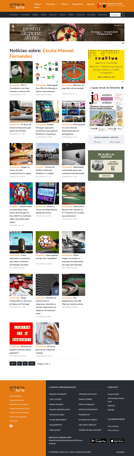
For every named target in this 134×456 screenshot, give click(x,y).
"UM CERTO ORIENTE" (87, 425)
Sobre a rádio (38, 6)
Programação (113, 394)
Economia (81, 14)
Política (71, 14)
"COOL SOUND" (55, 399)
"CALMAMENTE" (55, 425)
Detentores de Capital (19, 404)
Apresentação (15, 396)
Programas (77, 4)
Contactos (14, 421)
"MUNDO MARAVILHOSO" (59, 409)
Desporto (53, 14)
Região (35, 14)
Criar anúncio (113, 430)
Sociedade (25, 14)
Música (64, 4)
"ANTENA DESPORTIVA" (88, 409)
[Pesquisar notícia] (115, 15)
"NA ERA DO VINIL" (57, 414)
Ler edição (115, 142)
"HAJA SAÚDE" (55, 430)
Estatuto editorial (17, 400)
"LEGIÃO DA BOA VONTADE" (90, 430)
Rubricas (111, 405)
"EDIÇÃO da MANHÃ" (58, 394)
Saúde (43, 14)
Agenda (91, 4)
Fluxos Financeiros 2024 (20, 408)
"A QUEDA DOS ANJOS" (87, 419)
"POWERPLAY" (84, 414)
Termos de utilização (18, 417)
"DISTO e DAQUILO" (86, 404)
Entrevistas (102, 14)
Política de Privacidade (19, 412)
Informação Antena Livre (116, 400)
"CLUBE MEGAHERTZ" (58, 419)
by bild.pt (120, 452)
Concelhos (14, 14)
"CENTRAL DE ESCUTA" (87, 394)
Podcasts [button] (51, 4)
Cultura (62, 14)
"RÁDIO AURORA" (56, 404)
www (97, 142)
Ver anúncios (113, 426)
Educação (91, 14)
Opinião (111, 410)
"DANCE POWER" (85, 399)
